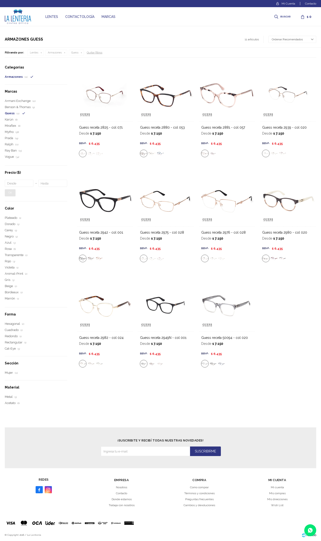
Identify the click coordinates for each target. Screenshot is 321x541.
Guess (74, 52)
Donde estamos (122, 499)
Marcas (108, 17)
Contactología (79, 17)
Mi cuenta (277, 487)
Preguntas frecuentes (199, 499)
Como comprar (199, 487)
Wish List (277, 505)
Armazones (55, 52)
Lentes (51, 17)
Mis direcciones (277, 499)
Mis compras (277, 493)
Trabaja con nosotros (122, 505)
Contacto (310, 3)
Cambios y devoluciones (199, 505)
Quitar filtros (94, 52)
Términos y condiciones (199, 493)
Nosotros (121, 487)
